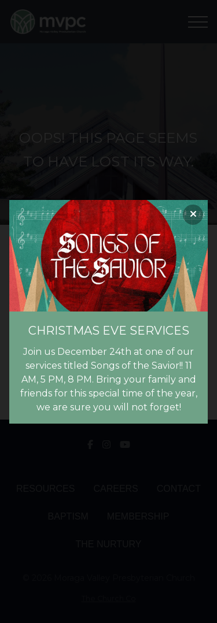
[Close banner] (193, 215)
